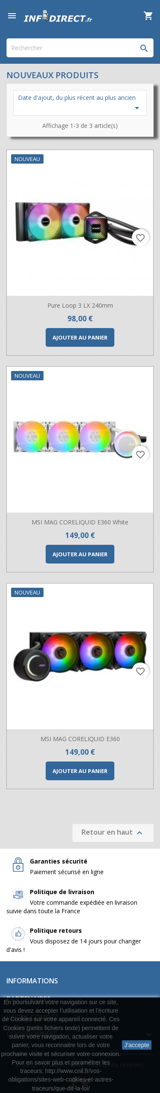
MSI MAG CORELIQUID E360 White (80, 522)
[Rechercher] (80, 47)
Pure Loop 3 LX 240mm (80, 305)
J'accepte (136, 1045)
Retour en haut (113, 833)
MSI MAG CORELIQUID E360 (80, 739)
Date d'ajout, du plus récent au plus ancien (80, 103)
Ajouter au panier (80, 337)
